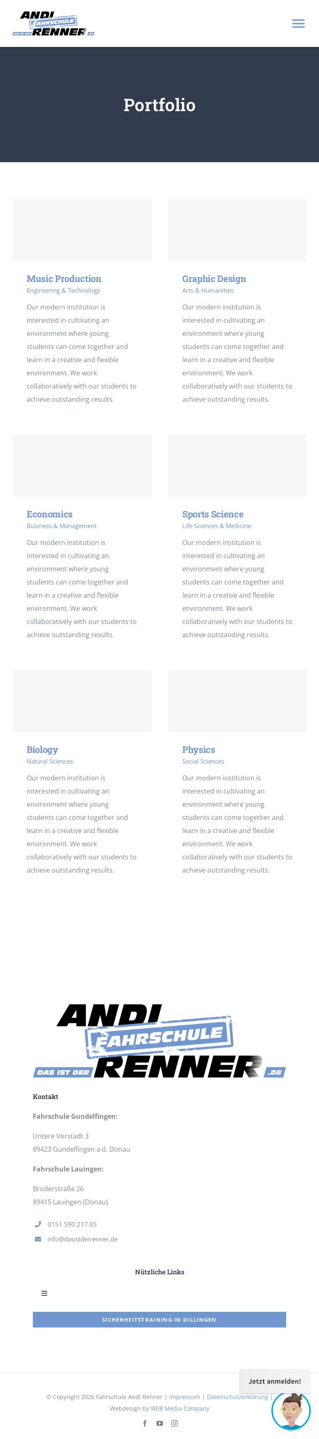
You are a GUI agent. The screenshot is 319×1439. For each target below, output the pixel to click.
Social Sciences (203, 761)
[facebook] (145, 1423)
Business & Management (61, 526)
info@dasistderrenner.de (82, 1239)
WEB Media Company (180, 1408)
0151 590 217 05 (72, 1224)
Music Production (64, 278)
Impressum (184, 1397)
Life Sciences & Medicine (216, 526)
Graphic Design (214, 278)
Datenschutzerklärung (237, 1397)
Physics (198, 749)
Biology (42, 749)
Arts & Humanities (208, 290)
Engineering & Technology (63, 290)
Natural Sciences (50, 761)
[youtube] (159, 1423)
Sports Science (212, 514)
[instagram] (174, 1423)
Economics (50, 514)
